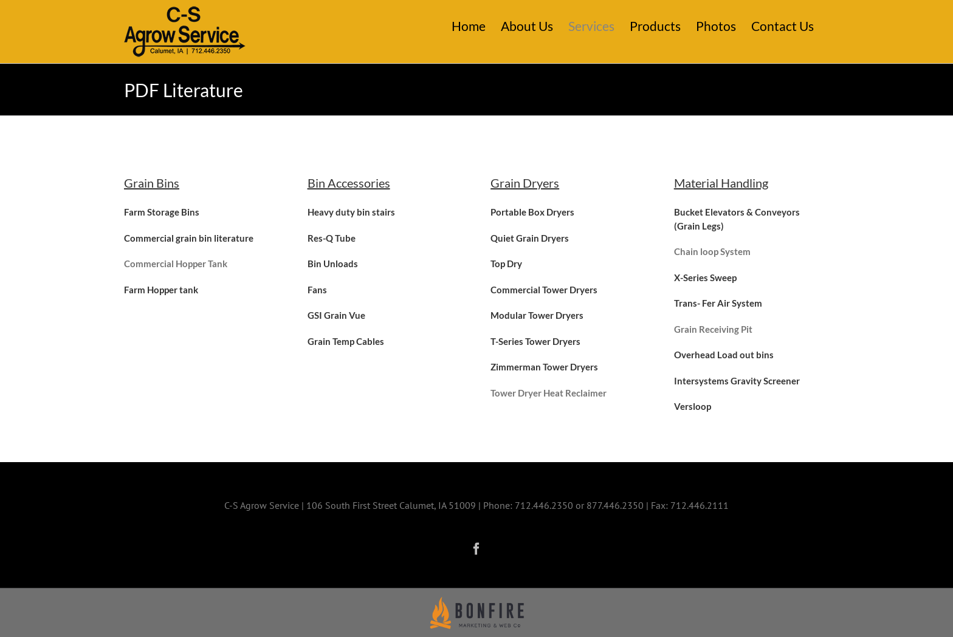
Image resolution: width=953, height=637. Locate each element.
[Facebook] (476, 549)
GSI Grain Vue (336, 315)
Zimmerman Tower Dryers (544, 366)
